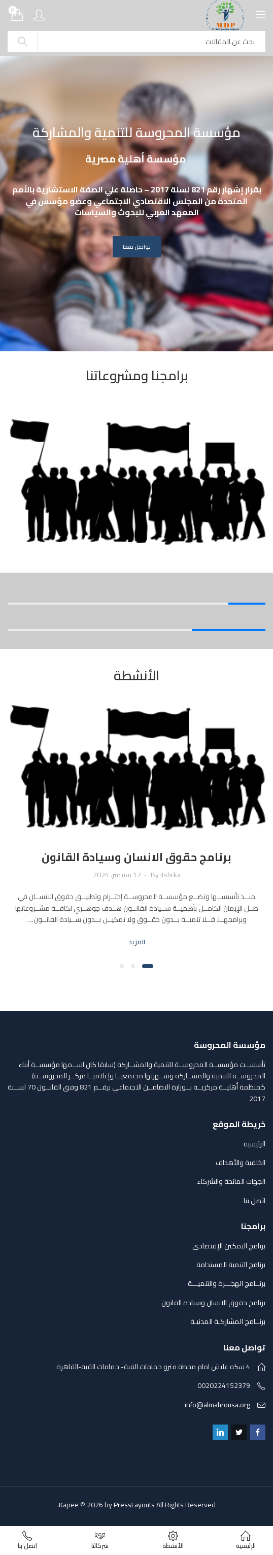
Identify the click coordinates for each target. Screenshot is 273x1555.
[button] (148, 966)
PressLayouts (134, 1504)
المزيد (136, 942)
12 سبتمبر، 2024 (117, 874)
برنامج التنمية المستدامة (230, 1264)
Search (22, 41)
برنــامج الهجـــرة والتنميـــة (226, 1283)
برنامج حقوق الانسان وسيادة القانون (136, 857)
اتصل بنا (254, 1200)
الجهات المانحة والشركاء (231, 1181)
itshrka (170, 874)
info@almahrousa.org (217, 1404)
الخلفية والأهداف (240, 1162)
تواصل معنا (137, 247)
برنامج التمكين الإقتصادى (228, 1245)
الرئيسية (254, 1143)
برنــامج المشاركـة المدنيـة (227, 1321)
